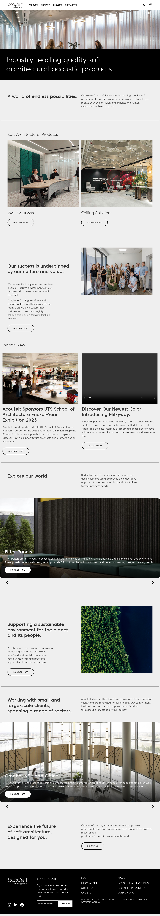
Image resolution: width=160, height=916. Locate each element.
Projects (57, 5)
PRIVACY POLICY (126, 901)
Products (33, 5)
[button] (153, 583)
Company (46, 5)
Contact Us (71, 5)
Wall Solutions (21, 213)
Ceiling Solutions (96, 212)
